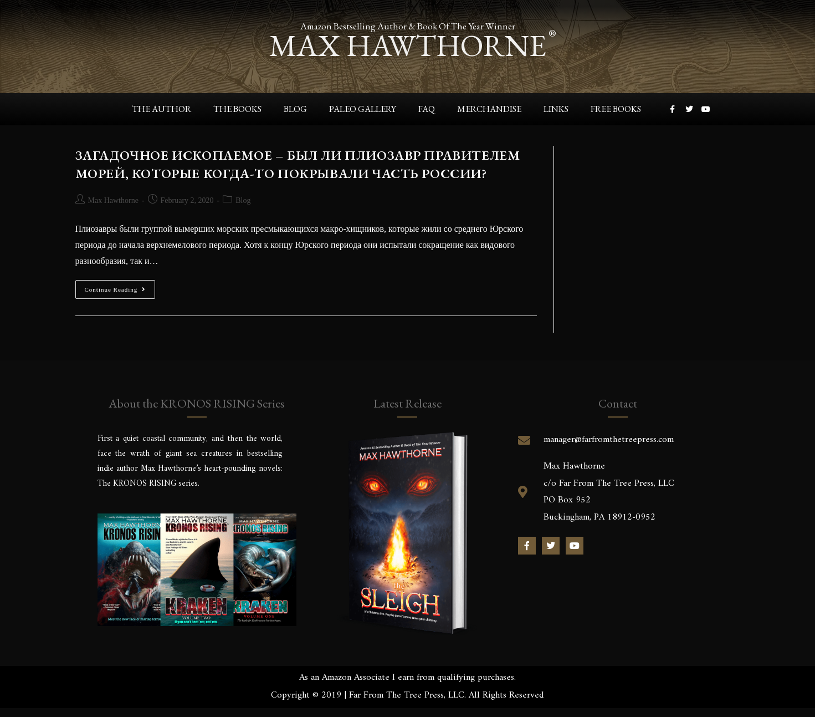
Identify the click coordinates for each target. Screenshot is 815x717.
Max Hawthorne (113, 200)
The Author (161, 109)
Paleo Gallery (362, 109)
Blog (295, 109)
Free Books (616, 109)
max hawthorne (407, 45)
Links (556, 109)
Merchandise (489, 109)
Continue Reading (120, 286)
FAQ (426, 109)
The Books (237, 109)
